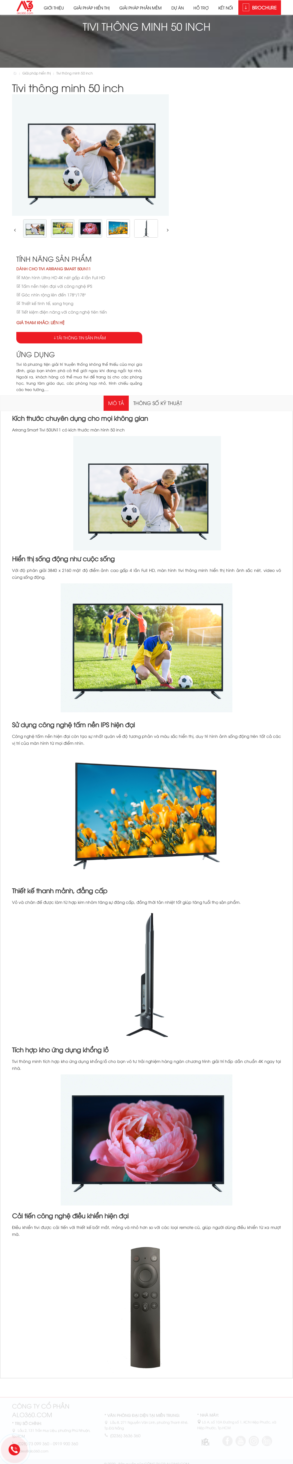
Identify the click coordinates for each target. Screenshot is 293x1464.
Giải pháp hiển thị (92, 7)
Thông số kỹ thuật (157, 403)
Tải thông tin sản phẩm (81, 337)
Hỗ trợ (201, 7)
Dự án (177, 7)
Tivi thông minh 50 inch (74, 73)
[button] (14, 230)
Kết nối (225, 7)
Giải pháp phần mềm (140, 7)
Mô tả (116, 403)
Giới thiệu (54, 7)
